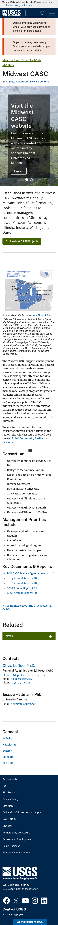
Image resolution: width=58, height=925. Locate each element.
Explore (18, 171)
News (9, 636)
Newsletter (9, 744)
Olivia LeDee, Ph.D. (18, 665)
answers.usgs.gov (12, 914)
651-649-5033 (21, 682)
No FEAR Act (9, 819)
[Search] (43, 13)
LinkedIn (8, 756)
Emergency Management (16, 852)
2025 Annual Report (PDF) (23, 578)
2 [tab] (31, 179)
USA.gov (7, 826)
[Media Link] (29, 290)
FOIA (5, 786)
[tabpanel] (29, 136)
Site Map (7, 806)
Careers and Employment (17, 839)
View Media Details (42, 315)
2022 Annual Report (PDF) (23, 592)
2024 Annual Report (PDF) (23, 583)
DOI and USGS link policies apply (21, 812)
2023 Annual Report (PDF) (23, 588)
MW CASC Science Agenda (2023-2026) (31, 573)
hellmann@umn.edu (23, 703)
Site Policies (9, 792)
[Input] (36, 13)
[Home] (11, 15)
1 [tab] (26, 179)
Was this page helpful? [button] (30, 921)
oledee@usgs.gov (21, 678)
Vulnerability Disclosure (16, 832)
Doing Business (11, 846)
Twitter (7, 750)
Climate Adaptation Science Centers (27, 81)
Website (7, 738)
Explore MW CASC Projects (22, 241)
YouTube (7, 762)
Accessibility (9, 779)
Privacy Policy (10, 799)
